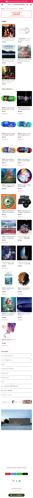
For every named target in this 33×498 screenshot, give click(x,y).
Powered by (16, 490)
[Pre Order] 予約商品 (6, 390)
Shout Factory (4, 373)
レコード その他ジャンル (6, 360)
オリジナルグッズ (5, 377)
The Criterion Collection (7, 368)
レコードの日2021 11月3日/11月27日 (9, 386)
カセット (3, 364)
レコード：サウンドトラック (11, 8)
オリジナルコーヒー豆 (6, 394)
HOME (2, 8)
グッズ (2, 381)
